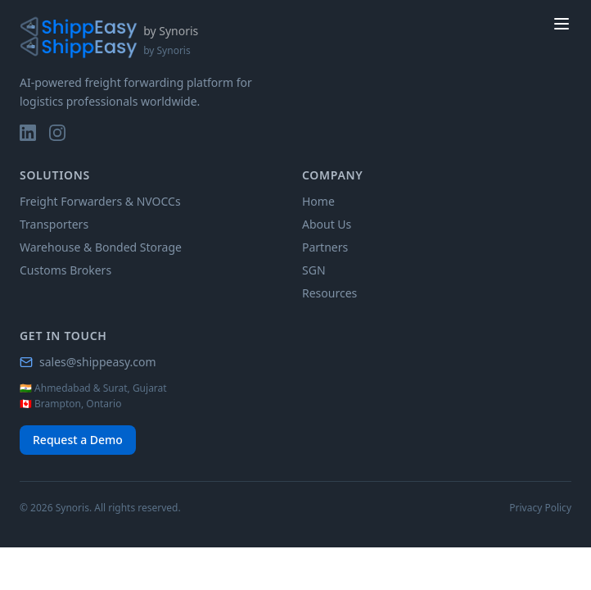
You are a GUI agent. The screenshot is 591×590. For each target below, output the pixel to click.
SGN (314, 270)
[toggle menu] (561, 24)
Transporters (54, 224)
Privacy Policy (540, 508)
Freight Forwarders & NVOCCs (100, 201)
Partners (325, 247)
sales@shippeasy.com (88, 362)
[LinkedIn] (28, 133)
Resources (329, 293)
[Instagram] (57, 133)
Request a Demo (78, 439)
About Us (326, 224)
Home (318, 201)
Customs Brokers (65, 270)
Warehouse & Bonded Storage (101, 247)
